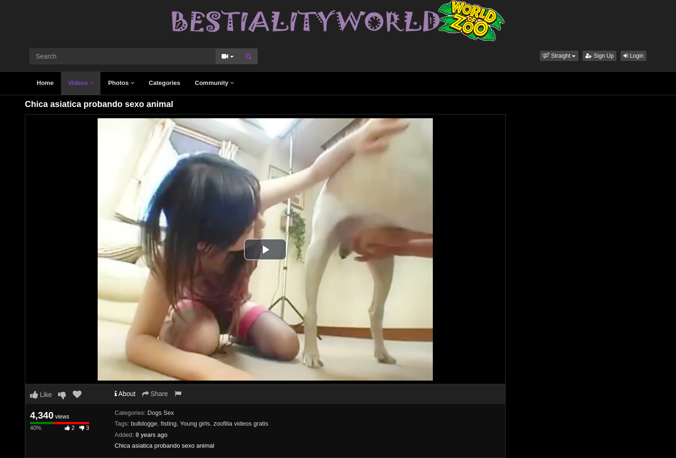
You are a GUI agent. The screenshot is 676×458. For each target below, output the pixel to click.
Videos (80, 82)
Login (633, 56)
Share (155, 393)
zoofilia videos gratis (240, 423)
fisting (169, 423)
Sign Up (599, 56)
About (125, 393)
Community (214, 82)
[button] (559, 56)
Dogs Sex (160, 412)
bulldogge (144, 423)
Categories (164, 82)
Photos (121, 82)
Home (45, 82)
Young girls (195, 423)
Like (41, 394)
